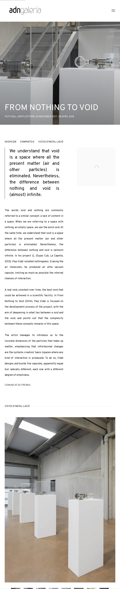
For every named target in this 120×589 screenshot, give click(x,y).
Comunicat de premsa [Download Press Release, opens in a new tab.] (17, 385)
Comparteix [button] (27, 141)
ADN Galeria (25, 10)
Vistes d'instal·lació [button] (50, 141)
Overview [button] (10, 141)
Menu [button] (113, 10)
